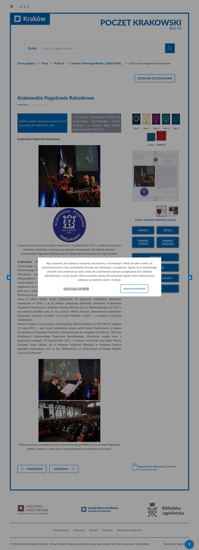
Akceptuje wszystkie (134, 289)
